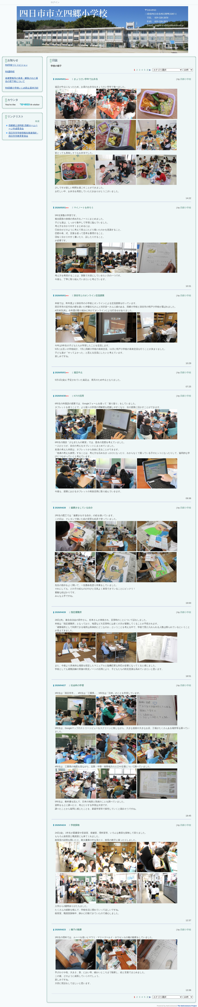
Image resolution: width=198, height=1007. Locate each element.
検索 (37, 121)
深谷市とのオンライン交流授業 (89, 295)
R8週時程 (10, 71)
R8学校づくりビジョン (16, 65)
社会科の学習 (77, 685)
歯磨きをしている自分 (82, 507)
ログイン (55, 2)
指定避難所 (76, 612)
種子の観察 (76, 929)
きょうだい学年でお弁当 (86, 79)
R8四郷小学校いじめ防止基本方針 (21, 88)
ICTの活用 (79, 396)
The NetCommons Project (187, 1006)
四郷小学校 (185, 79)
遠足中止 (78, 372)
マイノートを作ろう (83, 207)
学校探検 (75, 825)
